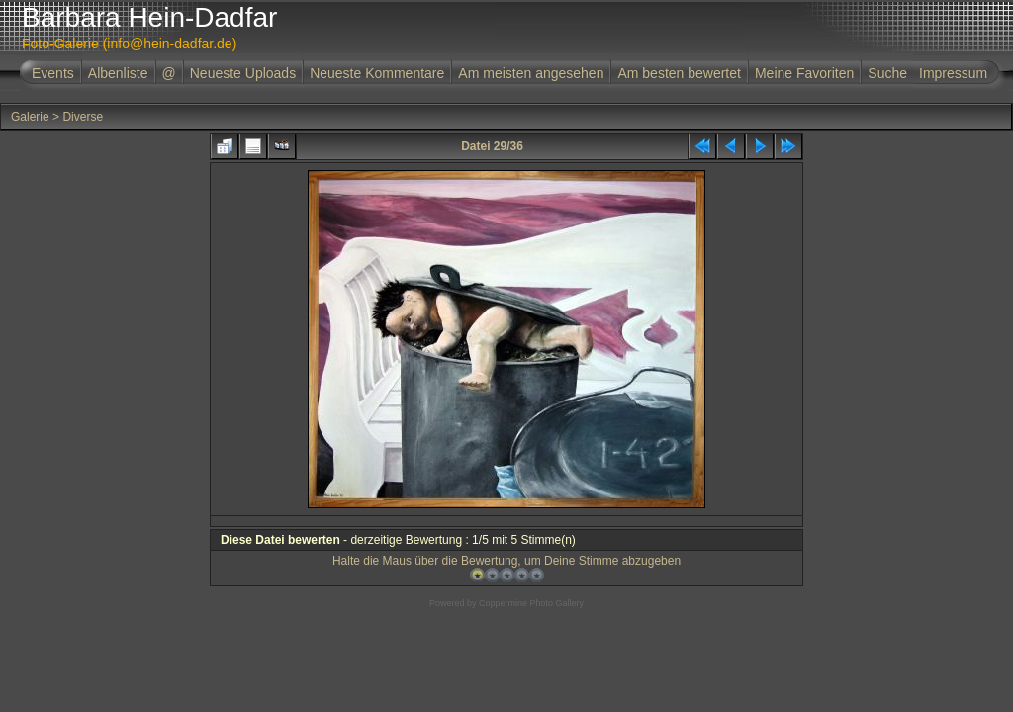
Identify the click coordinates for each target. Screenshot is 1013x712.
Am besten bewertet (679, 73)
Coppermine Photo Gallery (531, 603)
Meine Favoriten (804, 73)
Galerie (30, 117)
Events (53, 73)
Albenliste (118, 73)
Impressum (953, 73)
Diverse (82, 117)
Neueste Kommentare (377, 73)
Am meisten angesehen (530, 73)
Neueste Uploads (243, 73)
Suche (887, 73)
